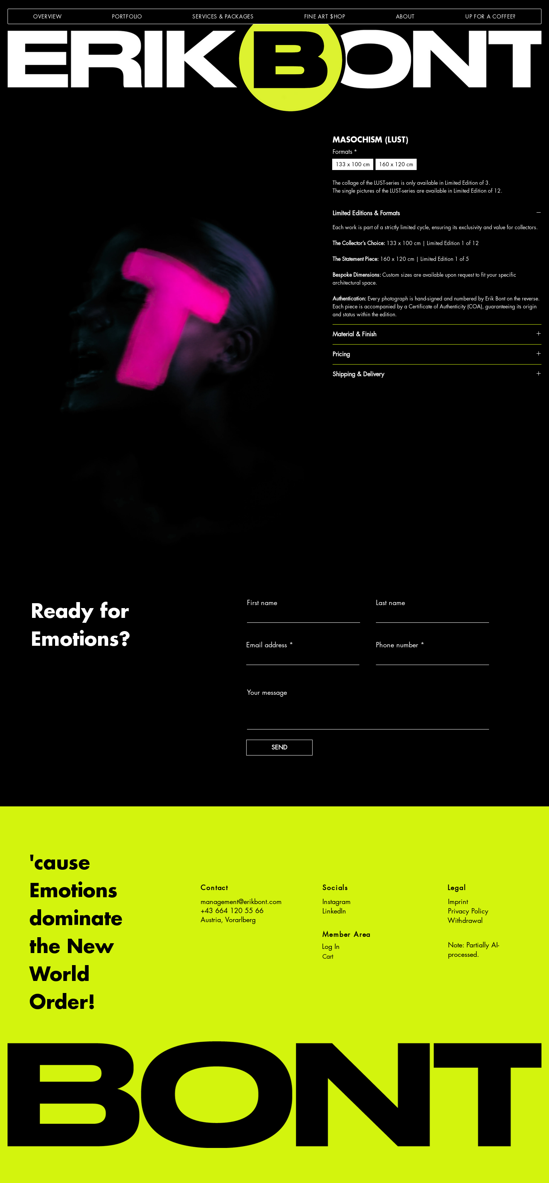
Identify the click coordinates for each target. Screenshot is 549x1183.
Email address (266, 644)
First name (262, 602)
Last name (390, 602)
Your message (267, 692)
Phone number (397, 644)
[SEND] (279, 747)
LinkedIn (334, 910)
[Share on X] (380, 400)
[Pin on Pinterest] (351, 400)
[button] (127, 16)
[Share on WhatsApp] (366, 400)
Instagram (336, 901)
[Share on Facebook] (337, 400)
